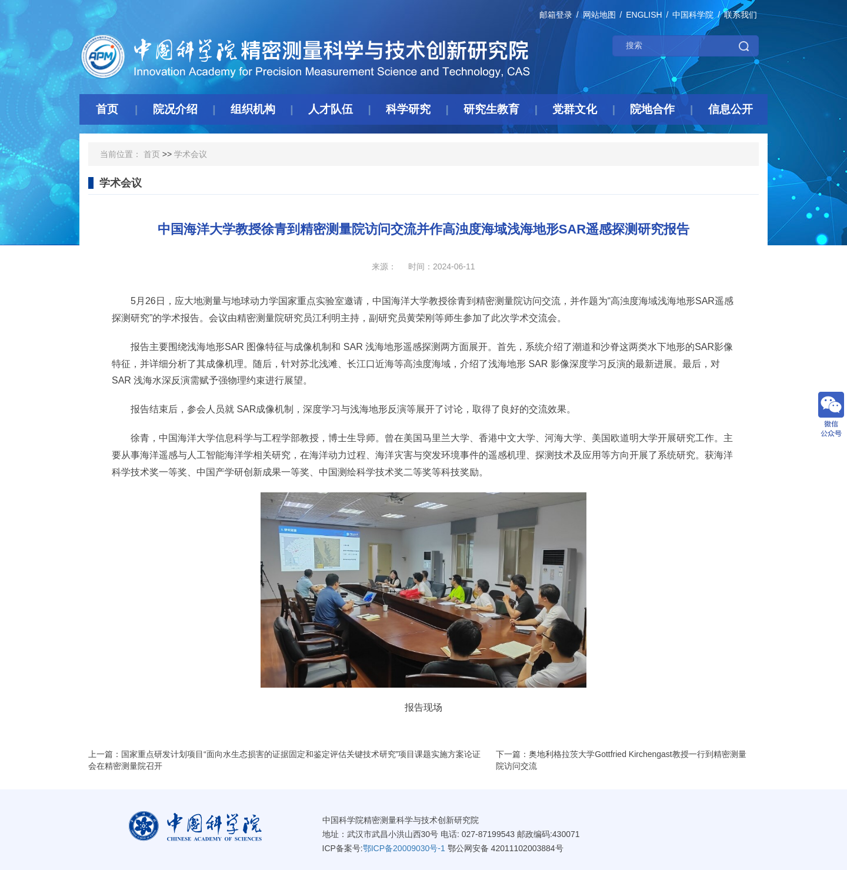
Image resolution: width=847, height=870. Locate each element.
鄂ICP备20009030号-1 (404, 848)
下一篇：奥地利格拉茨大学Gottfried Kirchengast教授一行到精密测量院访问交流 (621, 760)
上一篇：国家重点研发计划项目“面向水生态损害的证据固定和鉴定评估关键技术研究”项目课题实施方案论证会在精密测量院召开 (284, 760)
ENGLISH (644, 14)
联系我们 (740, 14)
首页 (152, 154)
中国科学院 (692, 14)
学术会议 (190, 154)
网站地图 (599, 14)
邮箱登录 (555, 14)
